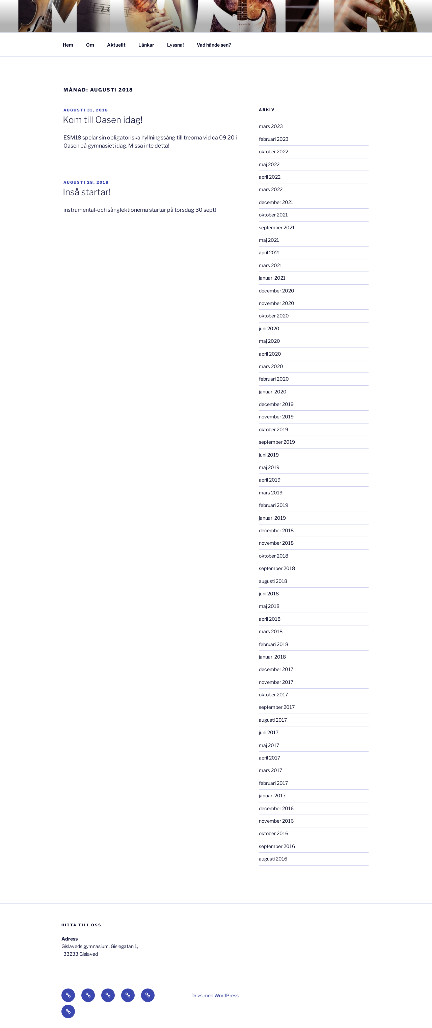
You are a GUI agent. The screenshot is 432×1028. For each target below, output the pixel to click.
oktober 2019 (273, 429)
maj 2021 (269, 240)
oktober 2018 (273, 556)
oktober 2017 (273, 694)
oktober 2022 (273, 151)
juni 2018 (269, 593)
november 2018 (276, 543)
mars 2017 (270, 770)
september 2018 (277, 568)
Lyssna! (175, 45)
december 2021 (276, 202)
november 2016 (276, 821)
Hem (68, 45)
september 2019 (277, 442)
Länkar (146, 45)
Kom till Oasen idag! (102, 119)
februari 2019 (273, 505)
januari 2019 (272, 518)
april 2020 (270, 354)
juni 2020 (269, 328)
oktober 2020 (274, 315)
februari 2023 (274, 139)
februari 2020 (274, 379)
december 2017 (276, 669)
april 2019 (269, 480)
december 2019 (276, 404)
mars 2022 (270, 189)
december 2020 (276, 290)
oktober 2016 (273, 833)
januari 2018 (272, 657)
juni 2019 (269, 455)
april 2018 (269, 619)
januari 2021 (272, 278)
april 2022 (269, 177)
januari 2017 (272, 795)
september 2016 (277, 846)
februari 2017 (273, 783)
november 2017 (276, 682)
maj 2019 (269, 467)
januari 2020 (273, 391)
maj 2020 (269, 341)
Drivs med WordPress (215, 995)
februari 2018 (273, 644)
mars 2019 (270, 492)
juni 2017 (268, 732)
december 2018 (276, 530)
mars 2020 (271, 366)
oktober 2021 (273, 214)
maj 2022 (269, 164)
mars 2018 (270, 631)
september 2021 (277, 227)
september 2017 (277, 707)
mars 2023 (271, 126)
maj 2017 (269, 745)
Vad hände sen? (214, 45)
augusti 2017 (273, 720)
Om (90, 45)
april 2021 (269, 252)
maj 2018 (269, 606)
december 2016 (276, 808)
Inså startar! (87, 192)
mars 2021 (270, 265)
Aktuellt (116, 45)
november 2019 (276, 416)
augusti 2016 (273, 859)
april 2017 (269, 758)
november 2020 (276, 303)
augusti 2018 (273, 581)
